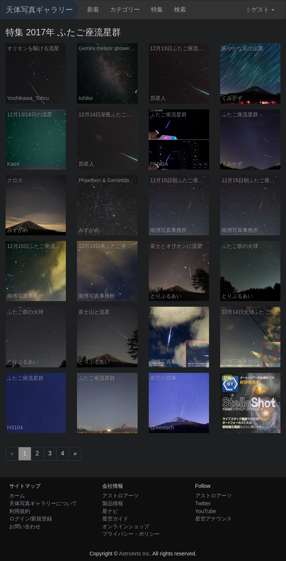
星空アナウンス (213, 519)
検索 (180, 9)
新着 (93, 9)
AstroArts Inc (134, 554)
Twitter (203, 503)
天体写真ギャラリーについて (43, 503)
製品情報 (112, 503)
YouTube (205, 511)
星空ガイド (115, 519)
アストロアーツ (120, 496)
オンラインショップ (125, 526)
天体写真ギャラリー (39, 10)
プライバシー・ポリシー (131, 534)
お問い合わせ (25, 526)
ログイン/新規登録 (30, 519)
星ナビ (110, 511)
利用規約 (19, 511)
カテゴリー (125, 9)
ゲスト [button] (260, 9)
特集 (157, 9)
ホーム (17, 496)
